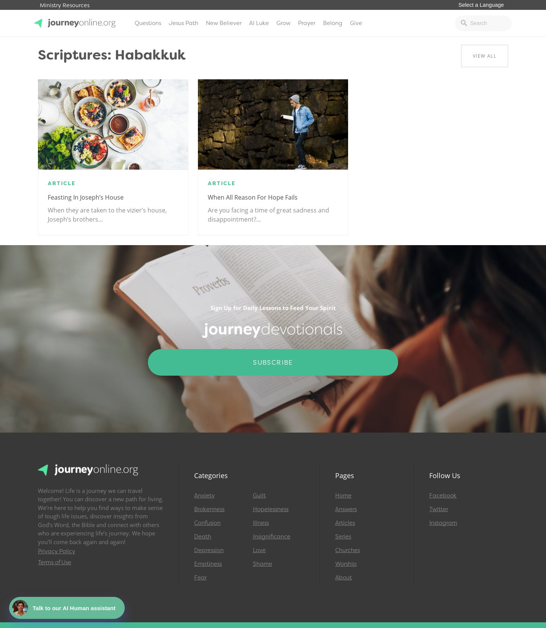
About (343, 577)
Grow (283, 23)
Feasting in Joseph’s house (86, 197)
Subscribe (273, 362)
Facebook (443, 495)
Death (202, 536)
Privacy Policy (56, 551)
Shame (262, 564)
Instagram (443, 523)
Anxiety (204, 495)
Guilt (259, 495)
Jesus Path (183, 23)
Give (356, 23)
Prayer (306, 23)
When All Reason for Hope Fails (253, 197)
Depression (209, 550)
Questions (148, 23)
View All (484, 56)
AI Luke (259, 23)
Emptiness (208, 564)
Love (259, 550)
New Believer (224, 23)
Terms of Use (54, 562)
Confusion (207, 523)
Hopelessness (271, 509)
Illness (261, 523)
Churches (347, 550)
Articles (345, 523)
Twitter (438, 509)
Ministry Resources (64, 5)
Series (343, 536)
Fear (200, 577)
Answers (346, 509)
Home (343, 495)
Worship (346, 564)
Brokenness (209, 509)
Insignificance (271, 536)
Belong (332, 23)
